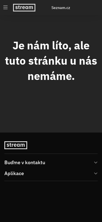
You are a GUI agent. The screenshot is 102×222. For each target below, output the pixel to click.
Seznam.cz (60, 8)
